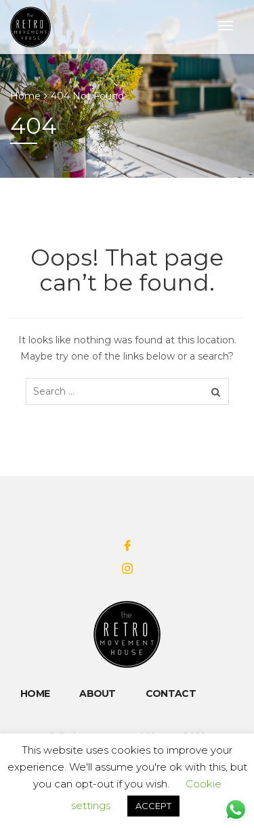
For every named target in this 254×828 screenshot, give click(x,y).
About (97, 693)
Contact (171, 693)
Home (25, 96)
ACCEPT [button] (153, 805)
